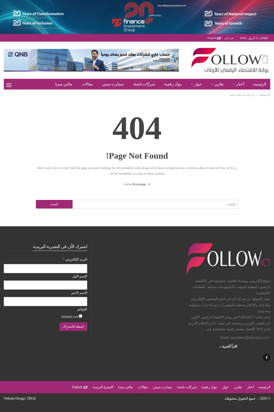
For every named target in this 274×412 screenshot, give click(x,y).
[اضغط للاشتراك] (73, 326)
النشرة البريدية (103, 387)
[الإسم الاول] (45, 285)
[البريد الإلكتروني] (45, 268)
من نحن (229, 37)
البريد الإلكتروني (74, 259)
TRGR (31, 398)
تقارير (218, 84)
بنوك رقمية (172, 84)
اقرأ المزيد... (228, 346)
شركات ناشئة (144, 84)
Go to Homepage (137, 184)
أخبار (240, 84)
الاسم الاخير (79, 293)
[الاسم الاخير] (45, 301)
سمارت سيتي (113, 84)
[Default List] (80, 316)
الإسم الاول (79, 276)
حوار (197, 84)
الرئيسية (259, 84)
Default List (71, 316)
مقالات (87, 84)
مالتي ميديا (63, 84)
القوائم (82, 309)
